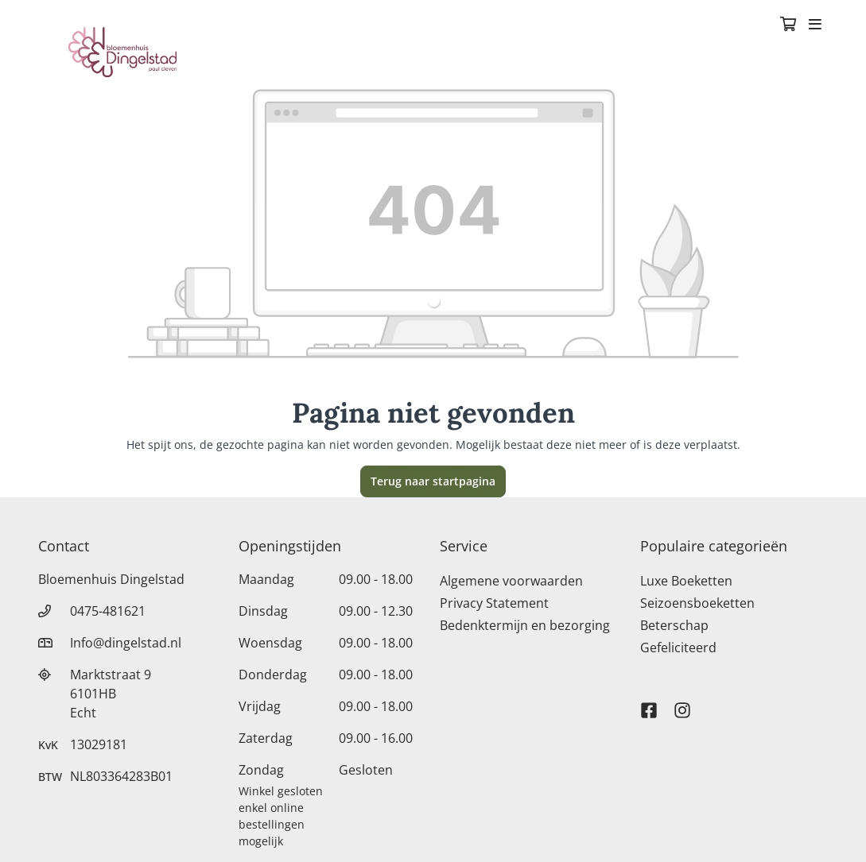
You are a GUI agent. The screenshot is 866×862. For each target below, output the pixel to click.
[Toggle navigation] (815, 25)
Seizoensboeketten (697, 603)
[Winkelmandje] (788, 25)
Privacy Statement (494, 603)
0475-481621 (108, 611)
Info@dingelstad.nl (125, 642)
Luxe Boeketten (686, 580)
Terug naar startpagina (433, 481)
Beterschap (674, 625)
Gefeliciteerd (678, 647)
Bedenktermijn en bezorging (525, 625)
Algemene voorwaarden (511, 580)
